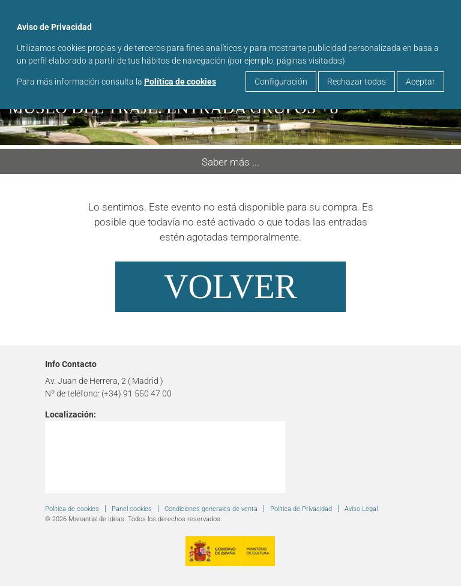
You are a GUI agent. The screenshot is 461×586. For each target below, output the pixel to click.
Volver (230, 286)
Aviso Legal (361, 509)
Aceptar (420, 81)
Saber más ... (230, 162)
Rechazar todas (356, 81)
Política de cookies (180, 81)
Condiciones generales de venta (211, 509)
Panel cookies (132, 509)
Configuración (281, 81)
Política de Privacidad (301, 509)
